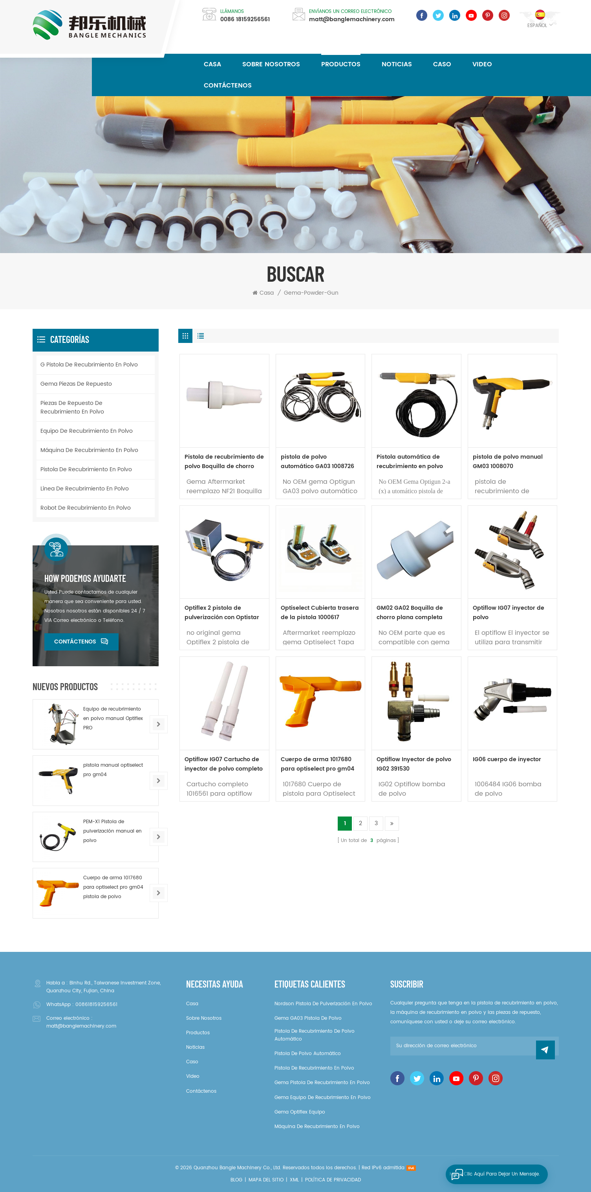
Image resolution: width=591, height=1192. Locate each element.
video (482, 64)
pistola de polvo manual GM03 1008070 (508, 461)
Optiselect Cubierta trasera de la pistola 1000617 (320, 612)
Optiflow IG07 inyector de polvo (508, 612)
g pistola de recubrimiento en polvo (89, 364)
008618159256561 (96, 1004)
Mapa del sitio (266, 1180)
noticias (397, 64)
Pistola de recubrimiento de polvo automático (314, 1035)
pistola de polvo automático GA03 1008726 (317, 461)
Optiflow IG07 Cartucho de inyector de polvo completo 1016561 (224, 764)
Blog (236, 1180)
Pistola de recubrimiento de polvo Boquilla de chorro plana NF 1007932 (224, 461)
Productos (340, 64)
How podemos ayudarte (85, 578)
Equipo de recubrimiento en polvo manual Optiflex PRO (113, 718)
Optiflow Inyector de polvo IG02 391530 (414, 764)
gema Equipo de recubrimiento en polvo (322, 1097)
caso (442, 64)
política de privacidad (333, 1180)
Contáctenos (228, 85)
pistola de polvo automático (307, 1053)
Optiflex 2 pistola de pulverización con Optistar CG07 (222, 612)
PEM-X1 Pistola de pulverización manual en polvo (112, 831)
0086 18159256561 (245, 20)
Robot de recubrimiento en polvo (85, 507)
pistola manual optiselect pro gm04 (113, 770)
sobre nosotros (271, 64)
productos (198, 1033)
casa (192, 1004)
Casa (212, 64)
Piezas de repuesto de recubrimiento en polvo (72, 407)
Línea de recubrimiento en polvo (84, 488)
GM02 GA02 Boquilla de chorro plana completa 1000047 (410, 612)
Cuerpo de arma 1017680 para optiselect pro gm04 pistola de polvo (317, 764)
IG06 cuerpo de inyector (507, 759)
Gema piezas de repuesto (76, 383)
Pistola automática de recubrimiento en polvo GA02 (410, 461)
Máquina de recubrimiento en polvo (89, 450)
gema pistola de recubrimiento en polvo (322, 1082)
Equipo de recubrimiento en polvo (86, 431)
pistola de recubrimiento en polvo (86, 469)
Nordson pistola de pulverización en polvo (323, 1004)
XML (294, 1180)
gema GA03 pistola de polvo (308, 1018)
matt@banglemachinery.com (352, 20)
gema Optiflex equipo (299, 1112)
